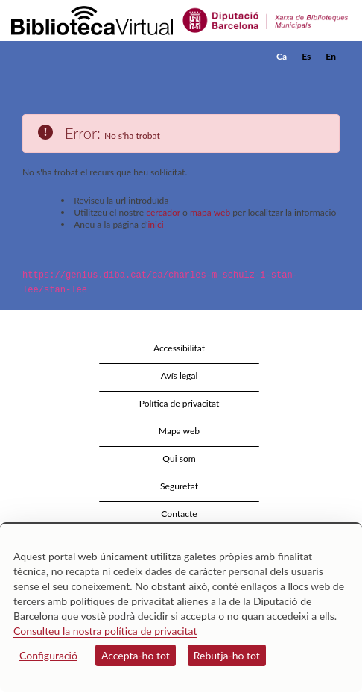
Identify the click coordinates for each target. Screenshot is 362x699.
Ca (281, 56)
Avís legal (179, 375)
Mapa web (179, 430)
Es (306, 56)
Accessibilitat (179, 348)
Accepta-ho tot (135, 655)
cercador (163, 212)
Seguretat (179, 486)
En (331, 56)
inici (155, 224)
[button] (330, 79)
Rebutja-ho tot (227, 655)
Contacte (179, 513)
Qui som (178, 458)
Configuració (48, 655)
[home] (85, 56)
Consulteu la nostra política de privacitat (105, 630)
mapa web (210, 212)
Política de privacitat (179, 403)
